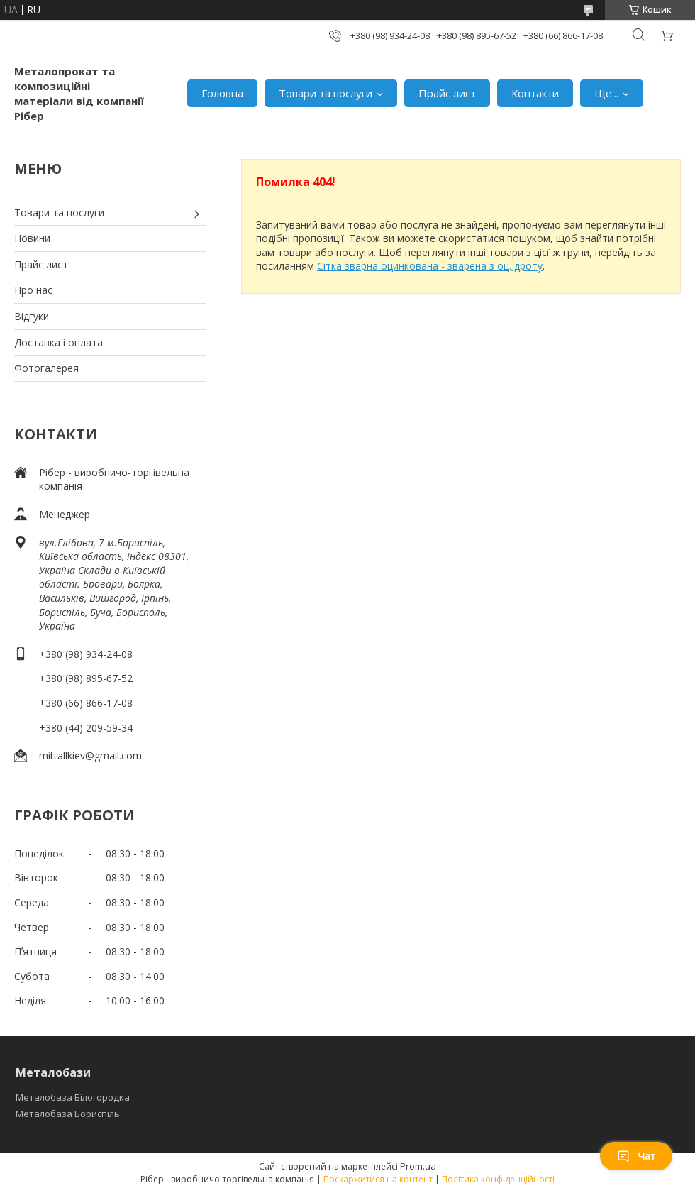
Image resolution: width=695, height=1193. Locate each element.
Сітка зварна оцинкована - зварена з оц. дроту (430, 266)
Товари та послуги (325, 93)
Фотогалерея (46, 368)
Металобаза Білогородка (73, 1097)
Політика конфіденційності (498, 1179)
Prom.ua (418, 1166)
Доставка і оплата (58, 342)
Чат (636, 1156)
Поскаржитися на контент (378, 1179)
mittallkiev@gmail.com (90, 755)
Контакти (535, 93)
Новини (32, 238)
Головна (222, 93)
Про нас (33, 290)
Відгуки (31, 316)
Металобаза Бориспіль (68, 1113)
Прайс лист (447, 93)
